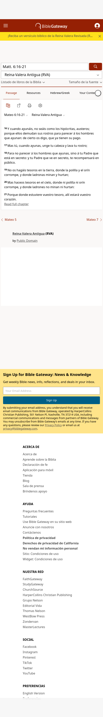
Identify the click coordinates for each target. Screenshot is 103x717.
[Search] (95, 66)
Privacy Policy (53, 425)
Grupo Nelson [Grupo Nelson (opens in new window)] (33, 600)
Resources (33, 93)
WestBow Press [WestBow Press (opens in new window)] (34, 616)
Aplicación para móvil (38, 470)
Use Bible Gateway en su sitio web (47, 522)
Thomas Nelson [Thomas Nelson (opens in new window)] (34, 611)
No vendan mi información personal (50, 548)
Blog (26, 481)
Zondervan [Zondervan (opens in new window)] (30, 621)
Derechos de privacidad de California (51, 543)
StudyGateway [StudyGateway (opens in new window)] (33, 584)
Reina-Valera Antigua (28, 233)
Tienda (28, 475)
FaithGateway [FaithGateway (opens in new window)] (32, 579)
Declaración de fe (35, 465)
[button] (97, 25)
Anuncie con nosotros (38, 527)
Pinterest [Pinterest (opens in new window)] (29, 657)
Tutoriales (30, 516)
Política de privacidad (39, 538)
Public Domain (27, 241)
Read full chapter (16, 204)
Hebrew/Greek (60, 93)
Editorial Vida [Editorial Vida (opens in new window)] (32, 606)
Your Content (88, 93)
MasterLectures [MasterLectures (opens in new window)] (34, 627)
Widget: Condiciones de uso (43, 559)
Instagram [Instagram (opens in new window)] (30, 652)
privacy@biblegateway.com (20, 428)
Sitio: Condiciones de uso (41, 554)
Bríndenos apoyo (35, 491)
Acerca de (30, 454)
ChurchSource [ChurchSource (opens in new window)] (33, 589)
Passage (11, 93)
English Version (34, 693)
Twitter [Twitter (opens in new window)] (28, 668)
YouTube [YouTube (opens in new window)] (29, 673)
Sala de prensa (33, 486)
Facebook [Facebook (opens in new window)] (30, 647)
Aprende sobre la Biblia (39, 459)
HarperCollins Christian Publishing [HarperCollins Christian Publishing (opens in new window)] (47, 595)
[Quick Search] (44, 66)
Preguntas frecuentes (38, 511)
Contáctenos (32, 532)
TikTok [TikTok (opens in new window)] (27, 663)
